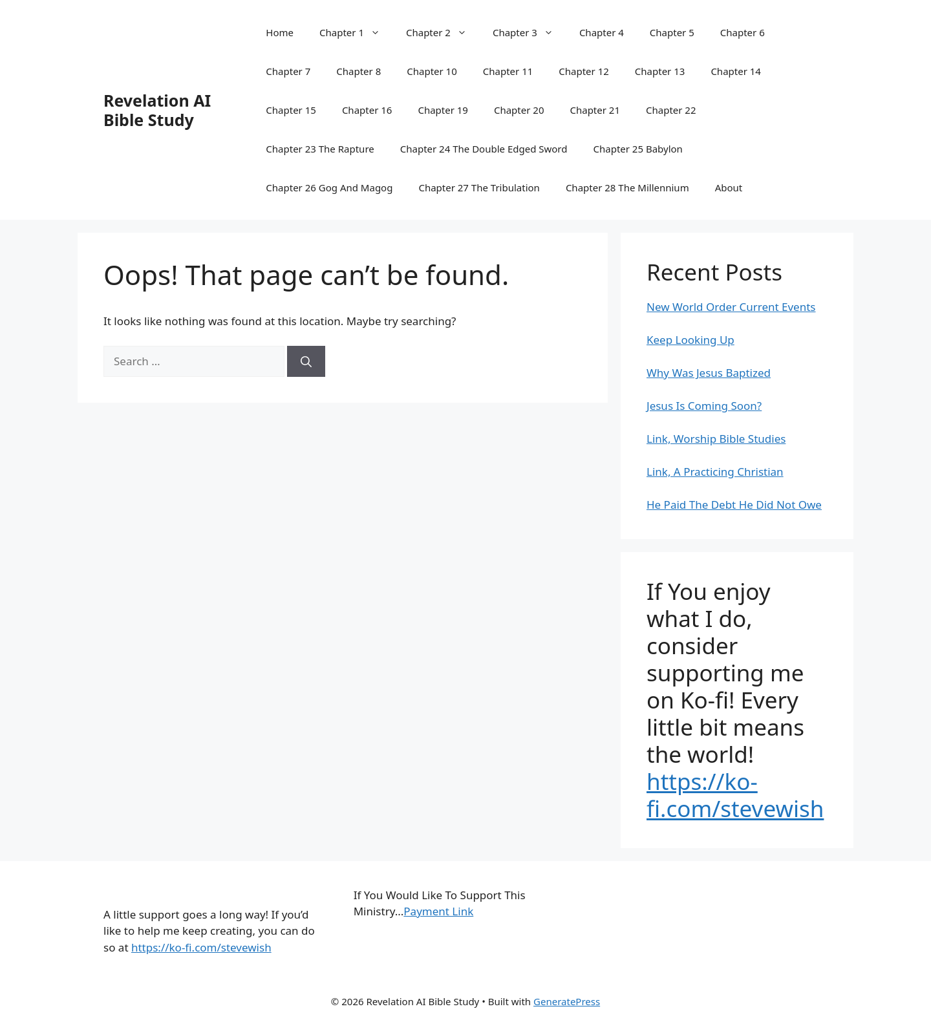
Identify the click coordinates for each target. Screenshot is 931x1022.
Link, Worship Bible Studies (716, 438)
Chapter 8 (358, 71)
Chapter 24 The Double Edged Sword (484, 148)
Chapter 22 (671, 109)
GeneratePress (566, 1001)
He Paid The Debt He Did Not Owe (734, 504)
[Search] (306, 361)
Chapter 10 (432, 71)
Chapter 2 (443, 32)
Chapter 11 (508, 71)
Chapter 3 (529, 32)
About (729, 187)
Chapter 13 (660, 71)
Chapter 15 (291, 109)
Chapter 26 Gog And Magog (329, 187)
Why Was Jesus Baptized (709, 372)
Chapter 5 (672, 32)
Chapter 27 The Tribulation (478, 187)
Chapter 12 (584, 71)
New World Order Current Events (731, 306)
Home (280, 32)
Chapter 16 (367, 109)
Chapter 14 (736, 71)
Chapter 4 (601, 32)
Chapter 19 (443, 109)
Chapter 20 (519, 109)
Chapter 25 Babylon (638, 148)
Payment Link (438, 911)
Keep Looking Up (690, 339)
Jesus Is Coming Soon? (704, 405)
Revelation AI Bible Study (157, 110)
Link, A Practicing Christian (715, 471)
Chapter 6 (742, 32)
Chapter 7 (288, 71)
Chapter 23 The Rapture (320, 148)
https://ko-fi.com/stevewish (735, 795)
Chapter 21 (595, 109)
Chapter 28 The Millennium (627, 187)
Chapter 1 (356, 32)
